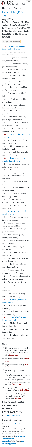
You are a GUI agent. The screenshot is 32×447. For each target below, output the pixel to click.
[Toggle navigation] (28, 2)
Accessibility (6, 441)
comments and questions (14, 424)
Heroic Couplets (13, 415)
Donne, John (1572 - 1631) (13, 13)
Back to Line (13, 355)
